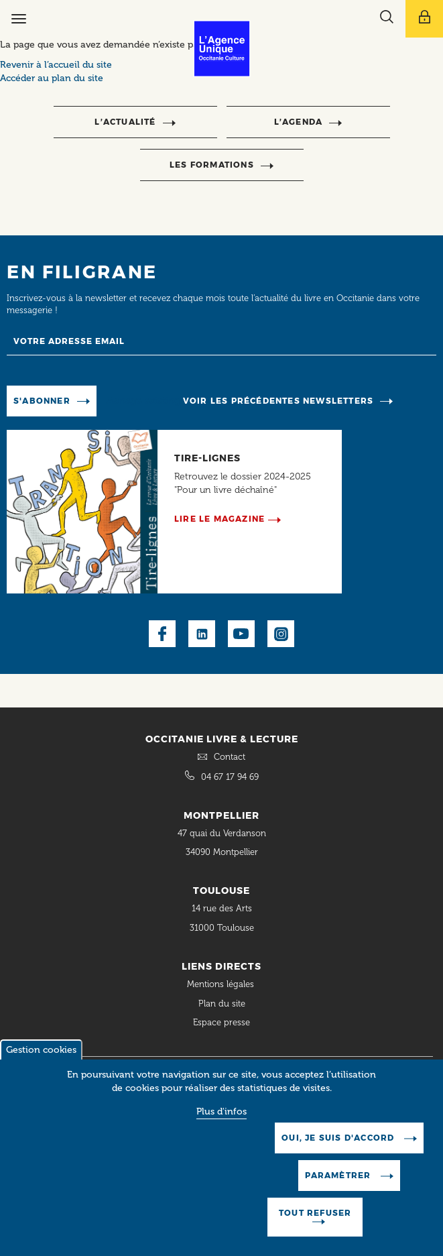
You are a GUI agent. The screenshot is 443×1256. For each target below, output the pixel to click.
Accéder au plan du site (51, 78)
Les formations (212, 165)
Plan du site (221, 1003)
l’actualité (124, 122)
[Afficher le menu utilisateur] (424, 19)
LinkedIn (201, 633)
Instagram (280, 633)
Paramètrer (339, 1187)
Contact (229, 757)
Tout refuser (315, 1225)
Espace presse (221, 1022)
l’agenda (298, 122)
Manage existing (143, 400)
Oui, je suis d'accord (339, 1150)
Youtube (241, 633)
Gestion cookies (41, 1062)
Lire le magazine (219, 519)
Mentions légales (222, 984)
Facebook (162, 633)
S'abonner (41, 401)
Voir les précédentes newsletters (278, 401)
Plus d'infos (221, 1123)
